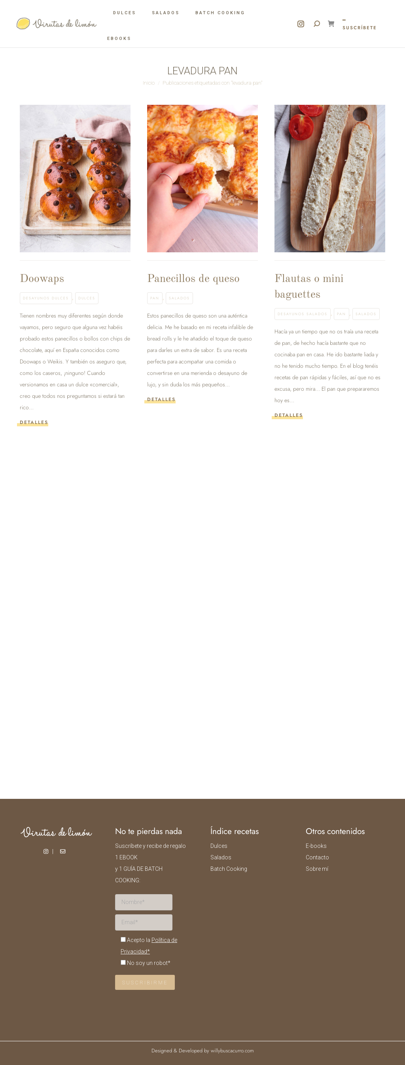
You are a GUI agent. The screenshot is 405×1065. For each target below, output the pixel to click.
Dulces (86, 298)
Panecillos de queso (193, 279)
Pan (154, 298)
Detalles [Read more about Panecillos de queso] (161, 399)
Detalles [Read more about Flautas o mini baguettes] (288, 415)
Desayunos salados (302, 313)
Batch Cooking (228, 869)
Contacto (317, 857)
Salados (179, 298)
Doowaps (42, 279)
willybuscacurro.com (232, 1050)
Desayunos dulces (46, 298)
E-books (316, 846)
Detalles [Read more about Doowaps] (34, 422)
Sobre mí (317, 869)
